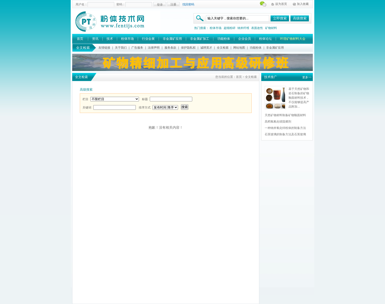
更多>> (307, 77)
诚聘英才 (206, 47)
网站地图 (239, 47)
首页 (80, 39)
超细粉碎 (229, 28)
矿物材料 (271, 28)
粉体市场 (215, 28)
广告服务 (137, 47)
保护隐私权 (188, 47)
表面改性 (257, 28)
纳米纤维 (243, 28)
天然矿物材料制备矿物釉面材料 (285, 115)
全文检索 (223, 47)
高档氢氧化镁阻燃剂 (278, 121)
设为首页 (281, 4)
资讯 (95, 39)
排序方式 (145, 107)
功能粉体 (223, 39)
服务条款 (170, 47)
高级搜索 (300, 18)
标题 (145, 99)
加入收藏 (303, 4)
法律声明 (154, 47)
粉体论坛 (265, 39)
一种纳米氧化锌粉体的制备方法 (285, 128)
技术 (110, 39)
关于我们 (121, 47)
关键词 (86, 107)
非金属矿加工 (199, 39)
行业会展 (148, 39)
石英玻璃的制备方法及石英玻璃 (285, 134)
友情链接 (104, 47)
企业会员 (244, 39)
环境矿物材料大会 (292, 39)
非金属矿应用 (172, 39)
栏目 (85, 99)
